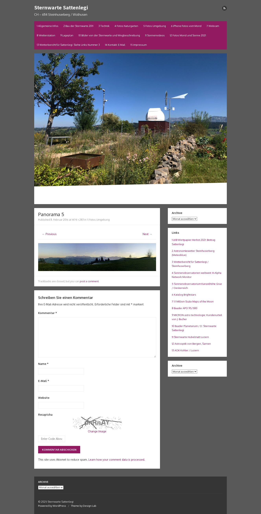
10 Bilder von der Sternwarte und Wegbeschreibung (109, 35)
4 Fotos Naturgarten (126, 25)
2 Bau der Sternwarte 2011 (78, 25)
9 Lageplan (66, 35)
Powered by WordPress (52, 505)
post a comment (89, 281)
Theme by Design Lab (83, 505)
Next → (147, 234)
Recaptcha (45, 414)
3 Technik (103, 25)
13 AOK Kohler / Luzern (185, 350)
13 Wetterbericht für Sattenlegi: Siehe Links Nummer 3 (68, 44)
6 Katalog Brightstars (184, 294)
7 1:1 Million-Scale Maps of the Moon (193, 301)
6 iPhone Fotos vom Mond (186, 25)
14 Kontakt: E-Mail (115, 44)
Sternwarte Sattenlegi (61, 7)
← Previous (49, 234)
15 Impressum (138, 44)
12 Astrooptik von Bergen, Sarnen (191, 343)
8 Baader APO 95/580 (184, 308)
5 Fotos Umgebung (154, 25)
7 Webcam (213, 25)
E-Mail (43, 381)
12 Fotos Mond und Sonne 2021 (188, 35)
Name (43, 363)
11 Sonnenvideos (155, 35)
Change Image (97, 431)
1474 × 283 (78, 219)
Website (43, 397)
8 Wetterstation (46, 35)
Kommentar (47, 313)
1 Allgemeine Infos (47, 25)
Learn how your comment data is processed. (116, 459)
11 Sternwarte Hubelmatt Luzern (190, 337)
